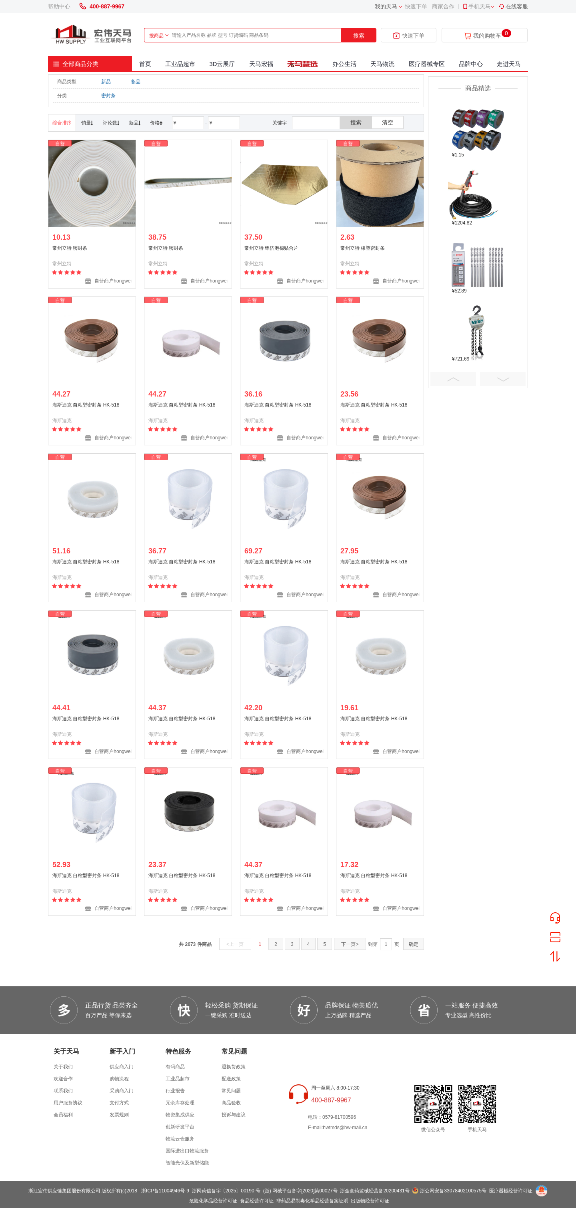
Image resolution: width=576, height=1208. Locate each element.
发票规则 (119, 1115)
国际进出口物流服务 (187, 1151)
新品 (106, 81)
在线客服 (513, 6)
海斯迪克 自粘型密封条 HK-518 (85, 405)
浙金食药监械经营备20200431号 (374, 1191)
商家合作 (443, 6)
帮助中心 (59, 6)
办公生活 (344, 63)
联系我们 (63, 1091)
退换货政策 (234, 1067)
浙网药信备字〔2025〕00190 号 (226, 1191)
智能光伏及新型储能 (187, 1163)
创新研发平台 (180, 1127)
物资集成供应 (180, 1115)
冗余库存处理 (180, 1103)
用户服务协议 (68, 1103)
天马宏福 (261, 63)
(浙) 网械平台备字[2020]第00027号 (300, 1191)
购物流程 (119, 1079)
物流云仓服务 (180, 1139)
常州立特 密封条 (69, 248)
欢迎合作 (63, 1079)
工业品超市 (180, 63)
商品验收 (231, 1103)
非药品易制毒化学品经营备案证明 (312, 1201)
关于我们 (63, 1067)
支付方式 (119, 1103)
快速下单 (416, 6)
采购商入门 (122, 1091)
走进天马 (509, 63)
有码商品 (175, 1067)
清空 (387, 122)
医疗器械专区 (427, 63)
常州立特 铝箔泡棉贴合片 (271, 248)
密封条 (108, 95)
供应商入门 (122, 1067)
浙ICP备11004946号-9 (165, 1191)
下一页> (349, 944)
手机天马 (476, 6)
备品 (135, 81)
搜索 (358, 35)
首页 (145, 63)
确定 (413, 944)
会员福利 (63, 1115)
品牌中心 (471, 63)
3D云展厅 (222, 63)
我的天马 (386, 6)
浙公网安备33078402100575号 (453, 1191)
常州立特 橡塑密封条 (362, 248)
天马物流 (382, 63)
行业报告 (175, 1091)
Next (503, 379)
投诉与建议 (234, 1115)
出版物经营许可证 (370, 1201)
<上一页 (235, 944)
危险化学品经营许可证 (213, 1201)
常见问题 (231, 1091)
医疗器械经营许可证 (510, 1191)
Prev (453, 379)
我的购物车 (487, 36)
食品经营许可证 (257, 1201)
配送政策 (231, 1079)
